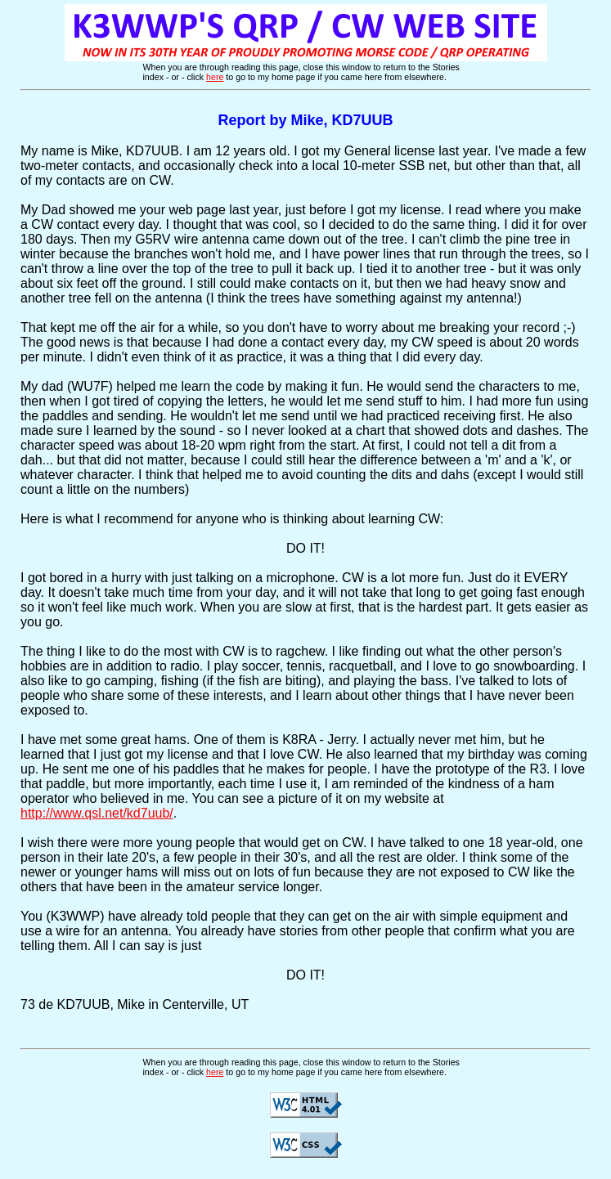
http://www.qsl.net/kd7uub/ (96, 813)
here (214, 77)
